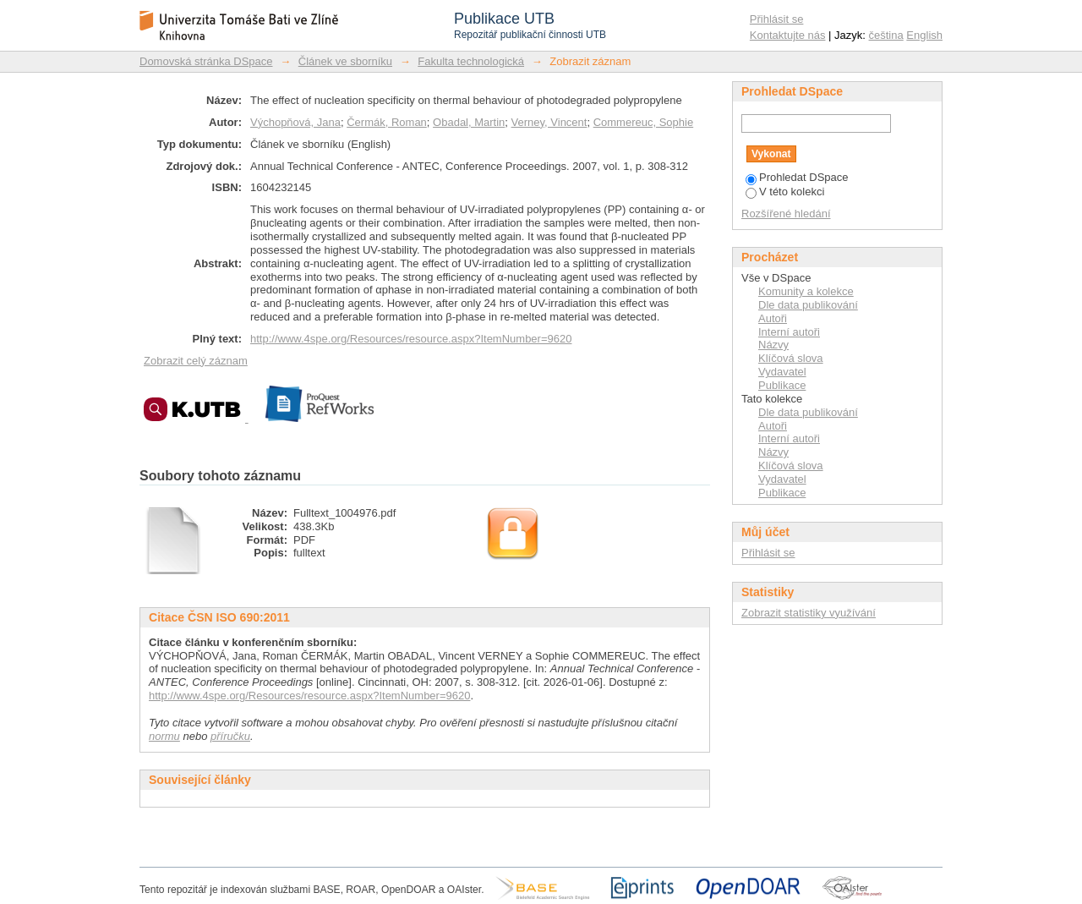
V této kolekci (785, 191)
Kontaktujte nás (788, 35)
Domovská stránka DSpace (206, 61)
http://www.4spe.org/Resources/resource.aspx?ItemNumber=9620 (410, 338)
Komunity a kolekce (806, 291)
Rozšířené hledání (786, 213)
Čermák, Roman (387, 122)
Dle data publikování (808, 305)
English (924, 35)
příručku (230, 736)
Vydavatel (782, 371)
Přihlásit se (777, 19)
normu (164, 736)
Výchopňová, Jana (295, 122)
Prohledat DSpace (797, 177)
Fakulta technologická (471, 61)
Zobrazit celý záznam (196, 360)
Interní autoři (789, 332)
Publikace (782, 385)
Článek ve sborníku (345, 61)
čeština (886, 35)
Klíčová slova (790, 358)
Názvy (773, 344)
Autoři (772, 318)
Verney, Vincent (549, 122)
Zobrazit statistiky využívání (808, 612)
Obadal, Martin (469, 122)
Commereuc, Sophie (643, 122)
